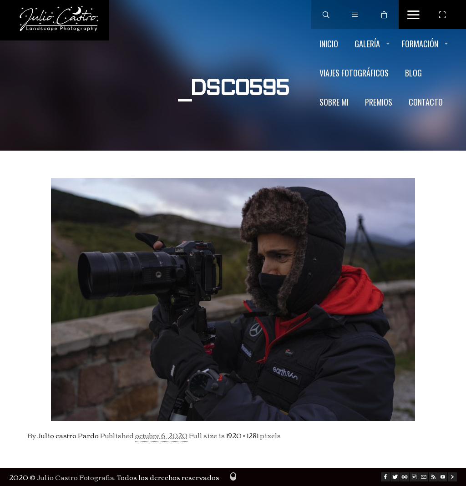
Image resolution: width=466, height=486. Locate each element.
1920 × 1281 (242, 435)
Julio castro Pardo (68, 435)
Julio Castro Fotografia (75, 477)
